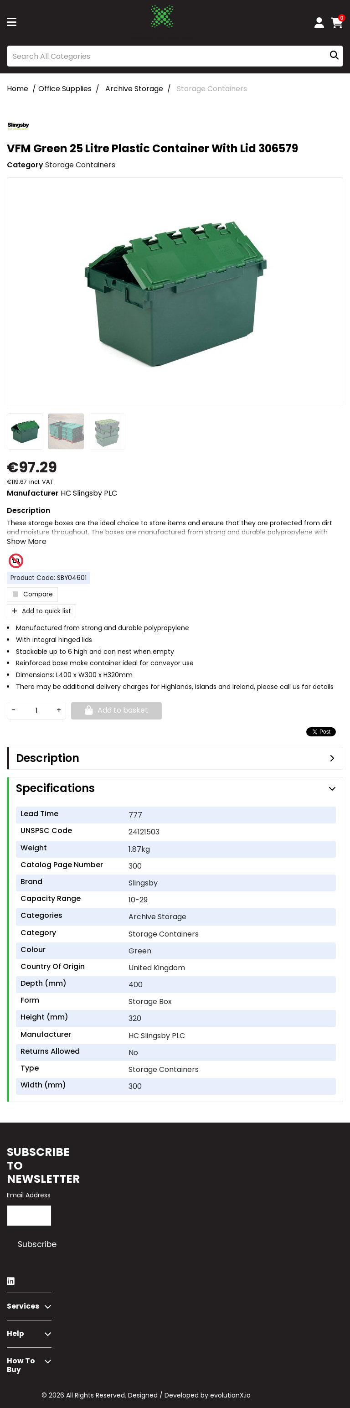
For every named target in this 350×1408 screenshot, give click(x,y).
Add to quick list (41, 611)
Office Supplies (65, 88)
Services (23, 1306)
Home (17, 88)
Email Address (29, 1195)
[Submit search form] (334, 56)
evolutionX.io (230, 1395)
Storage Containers (212, 88)
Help (15, 1333)
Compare (32, 594)
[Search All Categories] (175, 56)
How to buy (21, 1365)
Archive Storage (134, 88)
